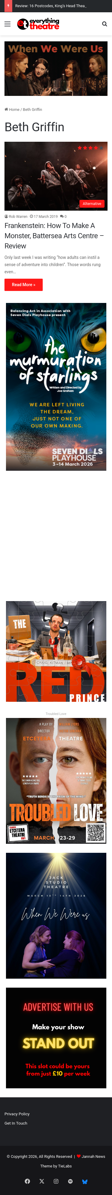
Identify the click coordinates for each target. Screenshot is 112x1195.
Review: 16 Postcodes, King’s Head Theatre (52, 6)
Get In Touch (15, 1123)
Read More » (23, 284)
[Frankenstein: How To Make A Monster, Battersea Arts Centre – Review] (56, 176)
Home (11, 109)
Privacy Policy (17, 1113)
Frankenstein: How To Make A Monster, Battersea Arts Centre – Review (54, 235)
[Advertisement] (56, 536)
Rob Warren (18, 217)
